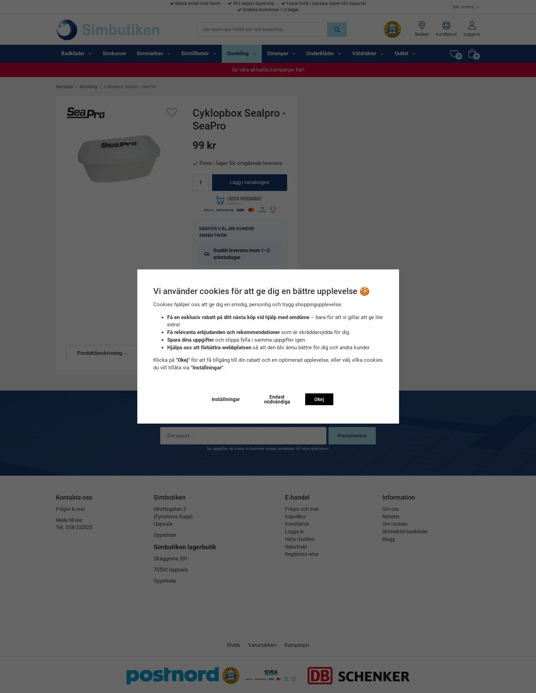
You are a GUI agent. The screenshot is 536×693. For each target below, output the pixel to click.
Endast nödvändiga (277, 399)
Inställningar (226, 399)
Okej (319, 399)
